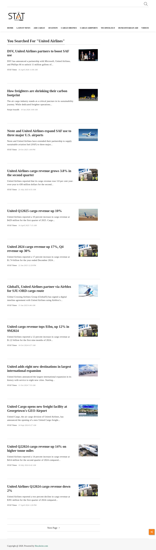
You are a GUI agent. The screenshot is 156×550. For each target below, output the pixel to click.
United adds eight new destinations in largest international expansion (39, 369)
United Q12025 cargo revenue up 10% (34, 211)
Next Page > (53, 528)
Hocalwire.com (41, 546)
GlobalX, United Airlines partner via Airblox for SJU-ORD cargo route (39, 289)
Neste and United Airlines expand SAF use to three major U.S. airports (39, 133)
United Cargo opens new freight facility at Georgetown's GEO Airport (37, 409)
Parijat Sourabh (13, 110)
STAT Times (12, 70)
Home (10, 28)
